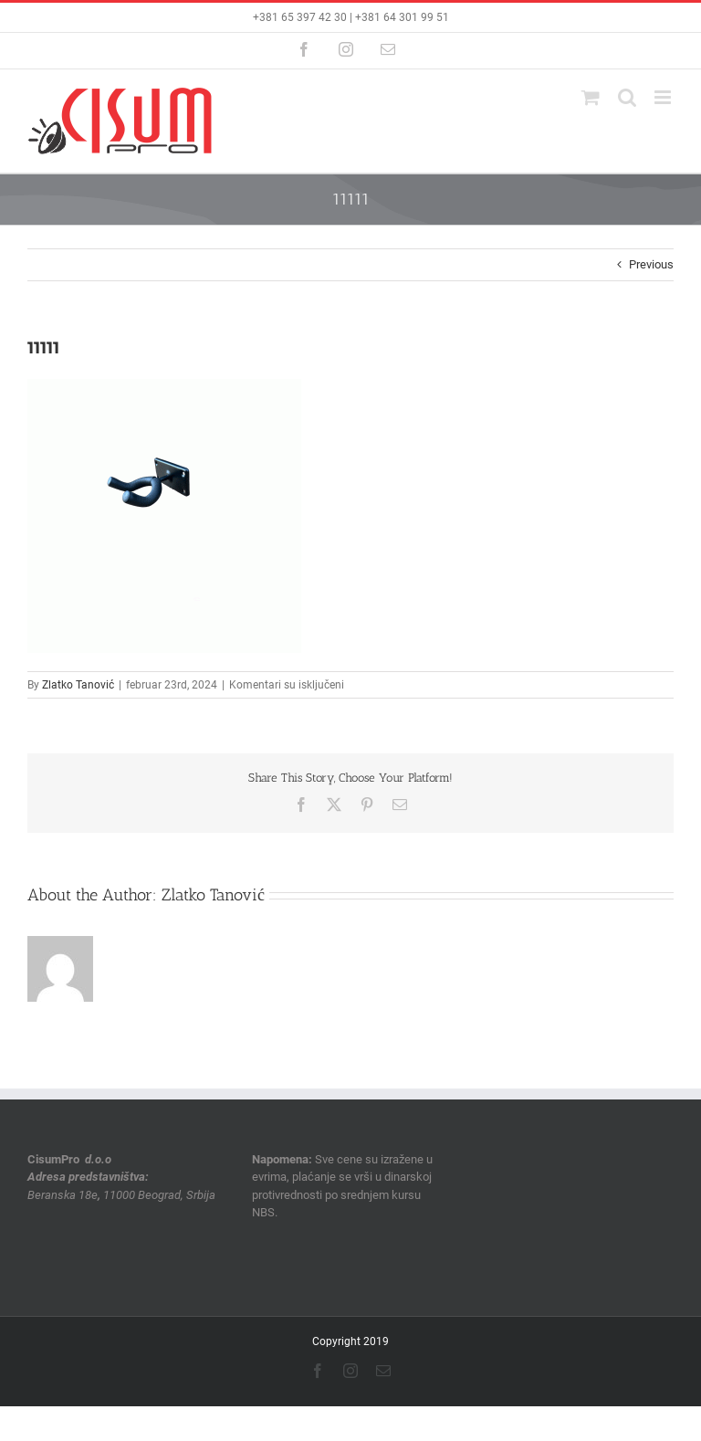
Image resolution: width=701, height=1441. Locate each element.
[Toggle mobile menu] (664, 97)
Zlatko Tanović (78, 684)
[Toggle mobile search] (627, 97)
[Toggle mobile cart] (590, 97)
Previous (651, 264)
